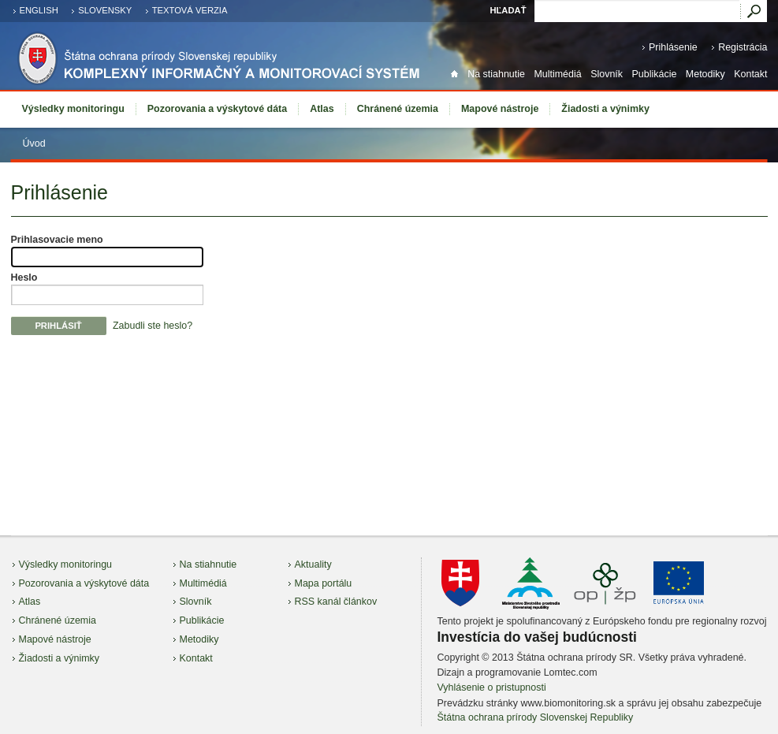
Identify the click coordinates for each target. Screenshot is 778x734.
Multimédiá (557, 74)
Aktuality (313, 564)
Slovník (606, 74)
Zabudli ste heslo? (152, 325)
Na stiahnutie (496, 74)
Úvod (34, 143)
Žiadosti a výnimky (605, 108)
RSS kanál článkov (336, 601)
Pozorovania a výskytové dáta (217, 108)
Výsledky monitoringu (73, 108)
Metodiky (705, 74)
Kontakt (750, 74)
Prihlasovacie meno (57, 239)
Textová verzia (190, 10)
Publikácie (654, 74)
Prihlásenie (673, 47)
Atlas (322, 108)
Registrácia (742, 47)
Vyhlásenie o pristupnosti (491, 687)
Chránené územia (397, 108)
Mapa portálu (323, 583)
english (39, 10)
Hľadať (508, 10)
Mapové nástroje (499, 108)
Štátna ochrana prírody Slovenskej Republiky (535, 717)
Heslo (24, 277)
